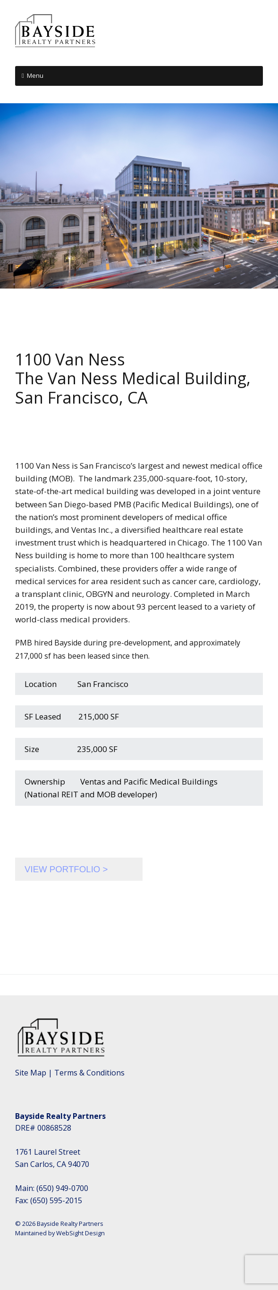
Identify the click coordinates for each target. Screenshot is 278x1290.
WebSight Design (80, 1233)
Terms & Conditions (89, 1072)
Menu (35, 75)
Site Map (30, 1072)
